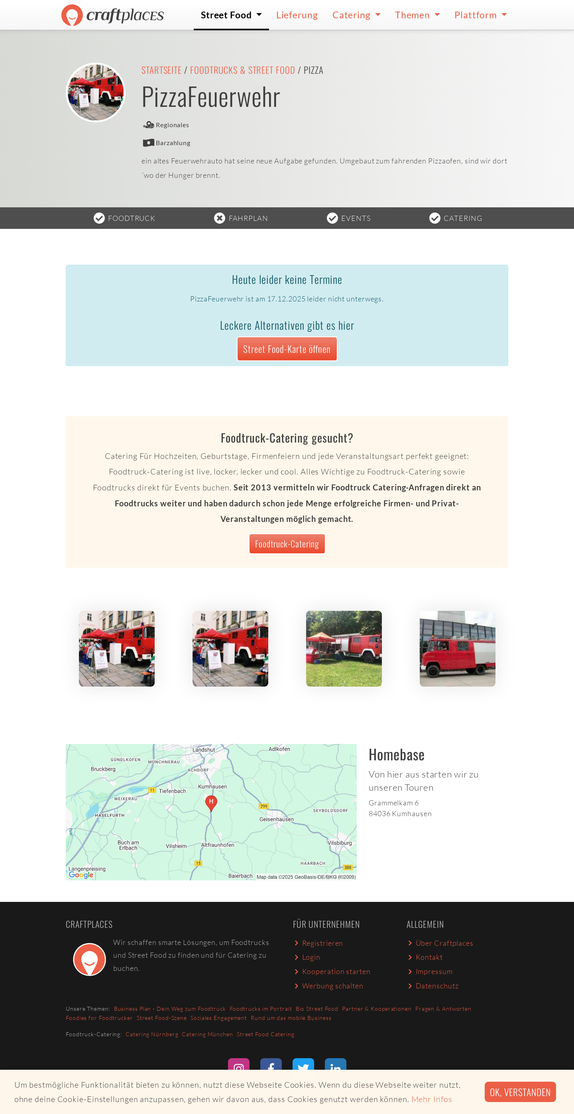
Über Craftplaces (440, 943)
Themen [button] (413, 14)
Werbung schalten (328, 985)
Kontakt (425, 957)
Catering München (207, 1034)
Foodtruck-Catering (287, 543)
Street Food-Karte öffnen (287, 349)
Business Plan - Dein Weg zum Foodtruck (170, 1008)
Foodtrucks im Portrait (261, 1008)
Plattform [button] (476, 14)
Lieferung (297, 14)
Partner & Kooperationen (377, 1008)
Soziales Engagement (219, 1017)
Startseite (162, 70)
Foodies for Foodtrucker (99, 1017)
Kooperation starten (332, 971)
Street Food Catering (266, 1034)
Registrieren (318, 943)
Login (306, 957)
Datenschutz (432, 985)
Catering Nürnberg (152, 1034)
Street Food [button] (227, 14)
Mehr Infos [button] (431, 1099)
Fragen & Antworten (443, 1008)
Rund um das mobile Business (291, 1017)
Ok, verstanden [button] (520, 1092)
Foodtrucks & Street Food (242, 70)
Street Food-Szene (162, 1017)
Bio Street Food (317, 1008)
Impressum (430, 971)
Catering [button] (352, 14)
